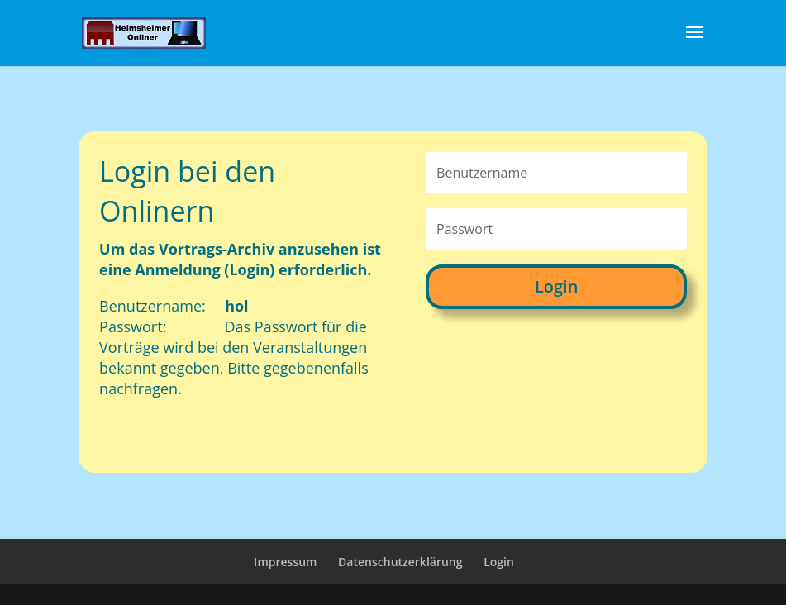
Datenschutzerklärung (400, 561)
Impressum (285, 561)
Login (556, 286)
